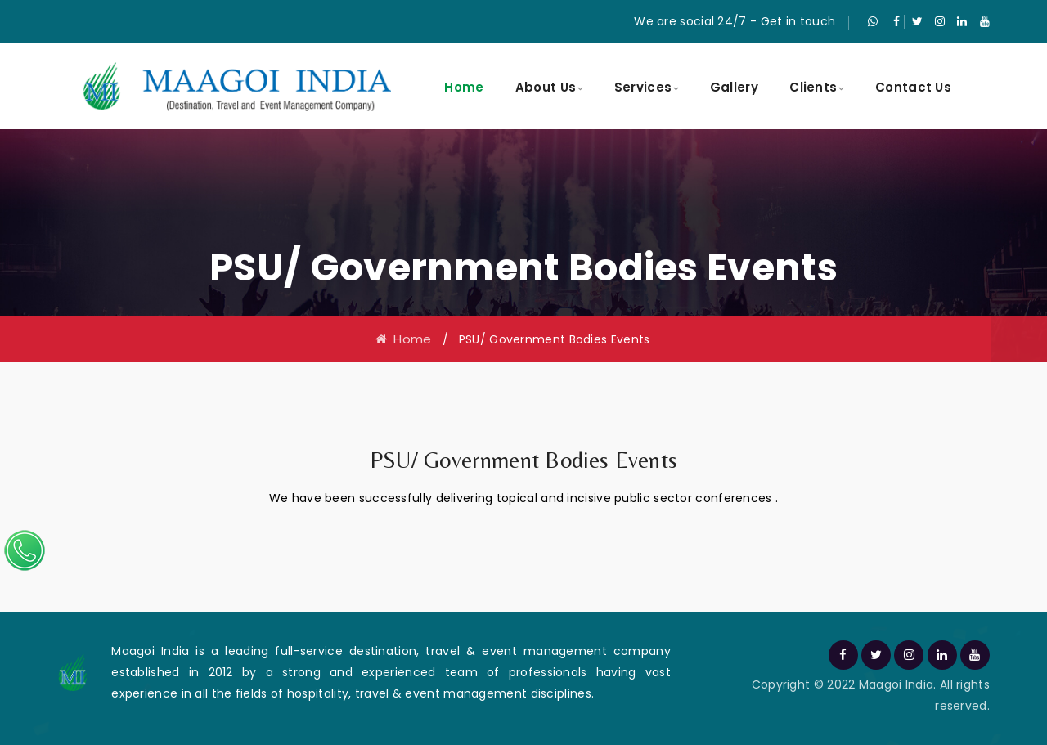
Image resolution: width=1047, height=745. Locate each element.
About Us (545, 87)
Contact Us (913, 87)
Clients (813, 87)
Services (643, 87)
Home (463, 87)
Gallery (734, 87)
